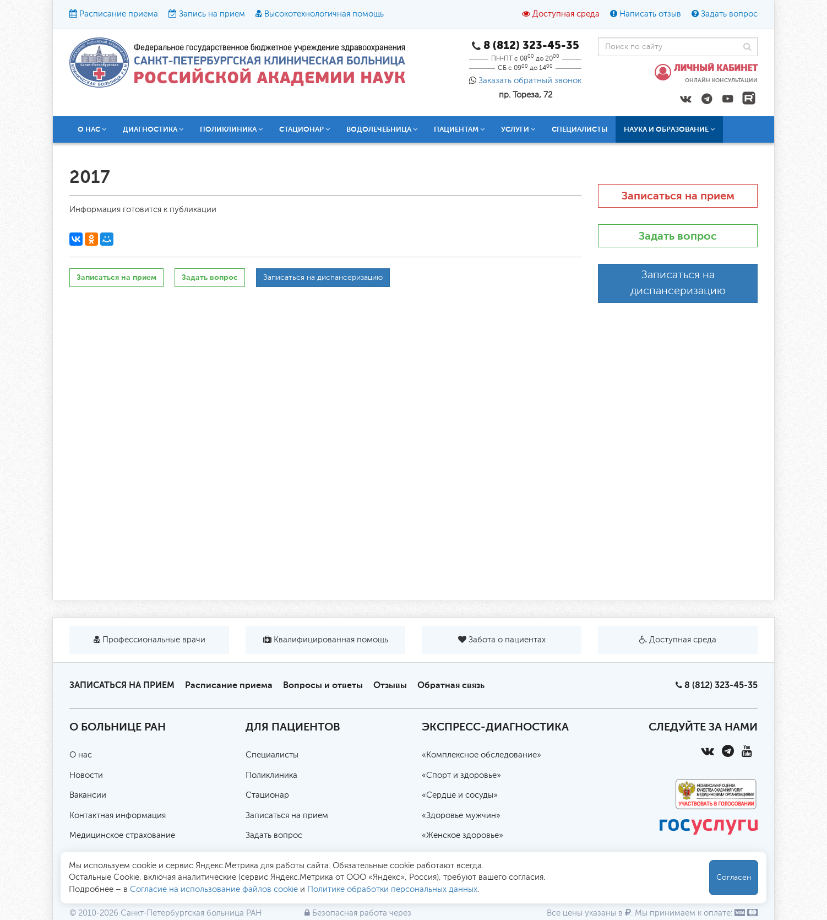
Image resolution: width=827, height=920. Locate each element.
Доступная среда (566, 14)
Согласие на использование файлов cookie (214, 889)
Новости (86, 775)
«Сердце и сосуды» (460, 795)
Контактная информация (117, 815)
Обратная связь (451, 685)
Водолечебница (381, 129)
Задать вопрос (729, 14)
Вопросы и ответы (323, 685)
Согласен (733, 877)
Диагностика (153, 129)
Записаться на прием (116, 277)
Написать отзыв (650, 14)
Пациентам (459, 129)
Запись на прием (212, 14)
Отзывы (390, 685)
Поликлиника (231, 129)
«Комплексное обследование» (481, 755)
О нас (92, 129)
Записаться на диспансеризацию (323, 278)
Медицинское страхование (122, 835)
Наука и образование (669, 129)
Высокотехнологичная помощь (324, 14)
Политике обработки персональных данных (392, 889)
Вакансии (87, 795)
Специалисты (579, 129)
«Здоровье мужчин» (461, 815)
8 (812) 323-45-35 (721, 685)
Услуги (518, 129)
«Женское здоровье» (462, 835)
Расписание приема (118, 14)
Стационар (304, 129)
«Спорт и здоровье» (461, 775)
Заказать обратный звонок (529, 81)
